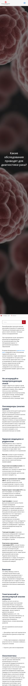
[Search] (24, 354)
